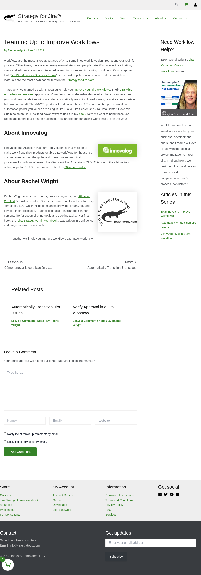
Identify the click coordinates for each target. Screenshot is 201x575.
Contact (176, 18)
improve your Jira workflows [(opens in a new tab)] (92, 89)
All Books (6, 504)
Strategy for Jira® (39, 16)
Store (121, 18)
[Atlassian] (177, 494)
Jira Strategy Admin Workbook (37, 220)
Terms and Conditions (119, 499)
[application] (143, 18)
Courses (92, 18)
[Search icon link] (177, 4)
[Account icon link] (195, 5)
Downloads (60, 504)
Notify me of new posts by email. (27, 441)
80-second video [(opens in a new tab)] (75, 167)
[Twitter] (166, 494)
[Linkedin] (160, 494)
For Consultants (10, 514)
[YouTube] (172, 494)
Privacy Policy (114, 504)
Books (107, 18)
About (157, 18)
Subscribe (116, 556)
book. (82, 113)
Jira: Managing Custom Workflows (178, 65)
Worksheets (8, 509)
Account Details (63, 494)
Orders (57, 499)
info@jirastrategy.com (25, 545)
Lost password (62, 509)
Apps (40, 320)
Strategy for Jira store (81, 80)
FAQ (108, 509)
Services (138, 18)
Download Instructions (119, 494)
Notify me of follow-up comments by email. (33, 433)
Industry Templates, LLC (28, 555)
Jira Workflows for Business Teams (33, 75)
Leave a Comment (23, 320)
